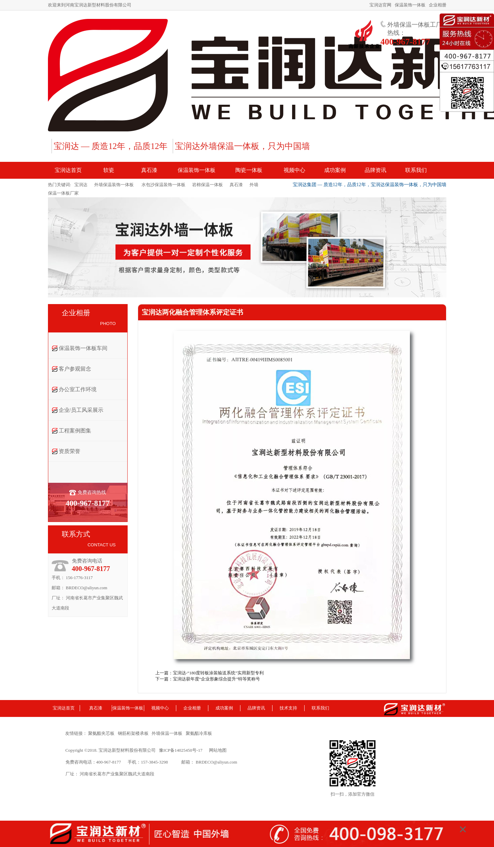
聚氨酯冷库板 (200, 733)
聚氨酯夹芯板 (102, 733)
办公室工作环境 (78, 389)
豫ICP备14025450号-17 (181, 750)
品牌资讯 (256, 708)
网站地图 (218, 750)
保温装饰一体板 (410, 4)
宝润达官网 (380, 4)
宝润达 (80, 184)
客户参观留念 (75, 369)
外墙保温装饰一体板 (114, 184)
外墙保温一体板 (168, 733)
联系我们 (320, 708)
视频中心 (160, 708)
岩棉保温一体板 (207, 184)
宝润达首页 (64, 708)
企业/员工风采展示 (81, 410)
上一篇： (164, 672)
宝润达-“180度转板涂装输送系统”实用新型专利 (218, 672)
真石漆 (236, 184)
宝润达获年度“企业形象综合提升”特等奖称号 (216, 678)
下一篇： (164, 678)
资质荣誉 (69, 451)
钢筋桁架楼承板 (134, 733)
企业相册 (437, 4)
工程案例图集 (75, 430)
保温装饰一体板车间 (83, 348)
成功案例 (224, 708)
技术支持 (288, 708)
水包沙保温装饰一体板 (162, 184)
